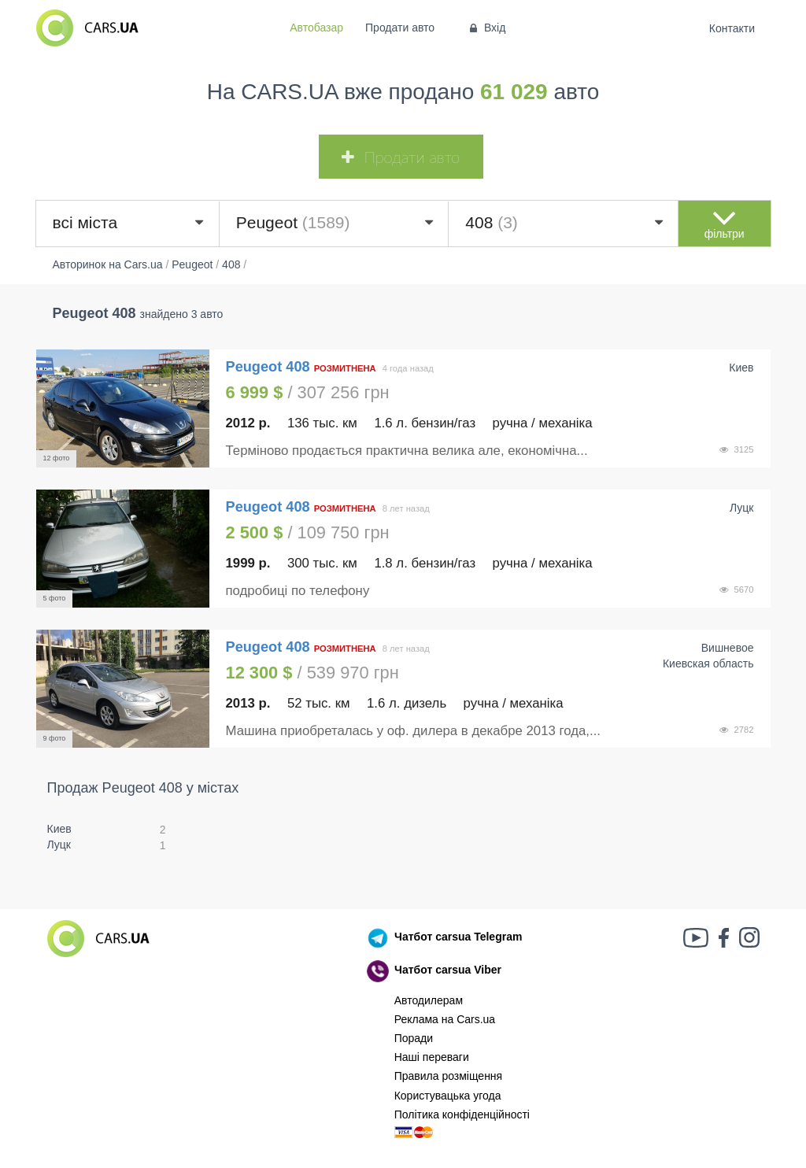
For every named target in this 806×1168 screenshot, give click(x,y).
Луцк (59, 844)
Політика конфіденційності (462, 1114)
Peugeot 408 (270, 367)
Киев (59, 828)
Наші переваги (431, 1057)
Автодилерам (428, 1000)
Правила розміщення (448, 1076)
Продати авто (399, 27)
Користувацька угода (447, 1095)
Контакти (731, 28)
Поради (413, 1038)
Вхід (486, 27)
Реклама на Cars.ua (444, 1019)
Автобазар (316, 27)
